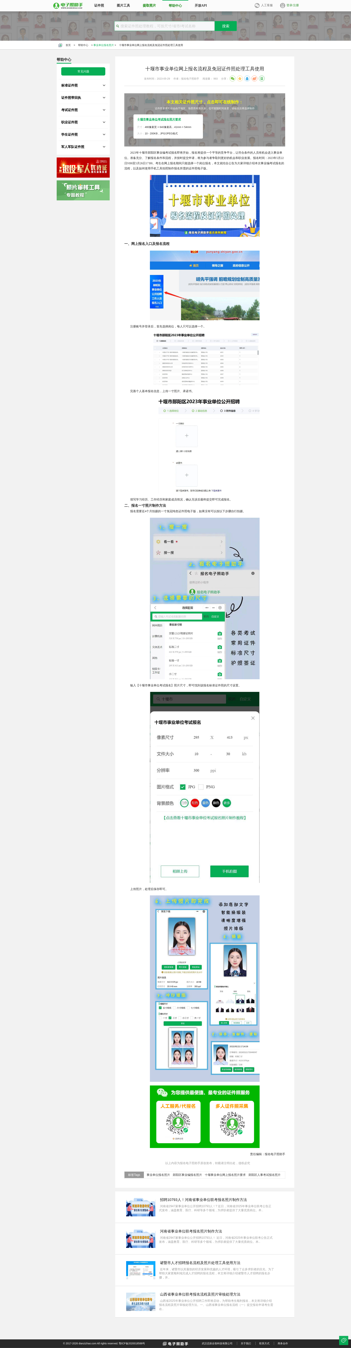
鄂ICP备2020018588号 (132, 1343)
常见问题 (83, 71)
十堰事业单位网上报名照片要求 (225, 1174)
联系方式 (264, 1343)
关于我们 (246, 1343)
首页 (68, 45)
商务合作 (283, 1343)
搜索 (225, 26)
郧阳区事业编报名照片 (187, 1174)
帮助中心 (83, 45)
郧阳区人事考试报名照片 (264, 1174)
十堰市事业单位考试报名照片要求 (159, 119)
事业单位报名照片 (103, 45)
